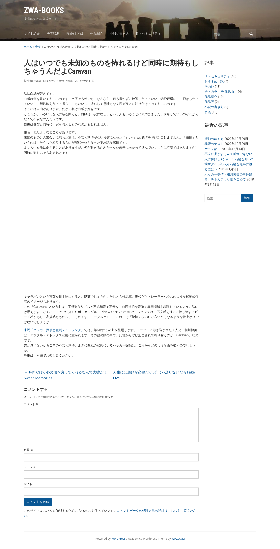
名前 (28, 450)
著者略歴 (53, 33)
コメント (31, 404)
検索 (251, 33)
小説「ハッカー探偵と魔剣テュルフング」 (54, 330)
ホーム (28, 47)
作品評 (209, 101)
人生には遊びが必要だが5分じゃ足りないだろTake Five (154, 375)
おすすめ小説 (214, 81)
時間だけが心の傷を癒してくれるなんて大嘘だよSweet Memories (65, 375)
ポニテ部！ (212, 149)
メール (30, 467)
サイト (28, 484)
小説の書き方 (119, 33)
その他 (209, 86)
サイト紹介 (32, 33)
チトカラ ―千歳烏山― (221, 91)
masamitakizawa (44, 81)
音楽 (38, 47)
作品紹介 (96, 33)
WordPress (118, 538)
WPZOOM (178, 538)
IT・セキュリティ (148, 33)
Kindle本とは (74, 33)
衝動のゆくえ (214, 139)
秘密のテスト (214, 143)
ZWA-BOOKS (44, 10)
